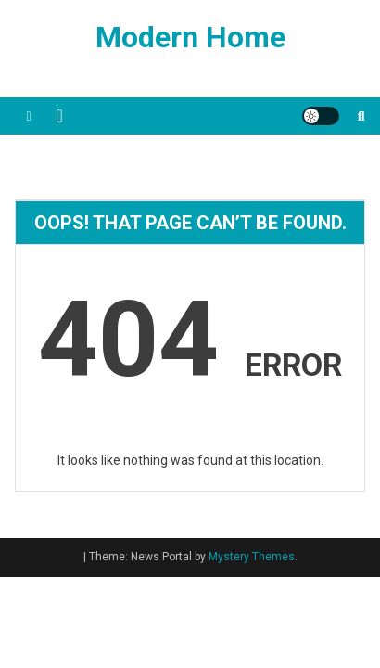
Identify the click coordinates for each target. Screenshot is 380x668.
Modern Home (190, 37)
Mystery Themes (252, 556)
